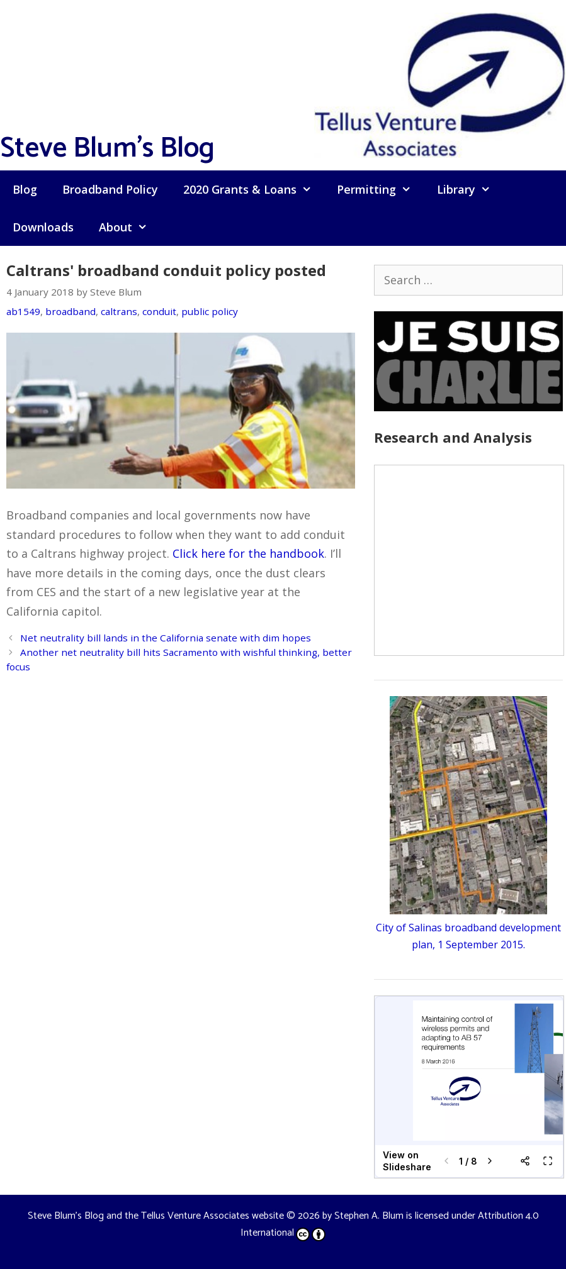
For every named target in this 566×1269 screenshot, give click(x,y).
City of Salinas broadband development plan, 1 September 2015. (468, 927)
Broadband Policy (110, 189)
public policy (209, 311)
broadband (70, 311)
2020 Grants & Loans (253, 189)
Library (470, 189)
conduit (159, 311)
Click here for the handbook (248, 553)
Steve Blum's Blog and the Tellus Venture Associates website (156, 1215)
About (129, 227)
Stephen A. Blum (369, 1215)
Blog (25, 189)
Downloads (43, 227)
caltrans (119, 311)
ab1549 (23, 311)
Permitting (380, 189)
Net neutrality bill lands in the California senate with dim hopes (165, 637)
